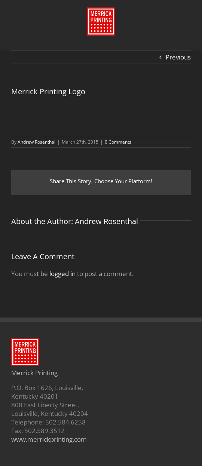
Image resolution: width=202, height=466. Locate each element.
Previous (178, 57)
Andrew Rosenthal (36, 142)
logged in (62, 273)
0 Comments (118, 142)
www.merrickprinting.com (49, 439)
